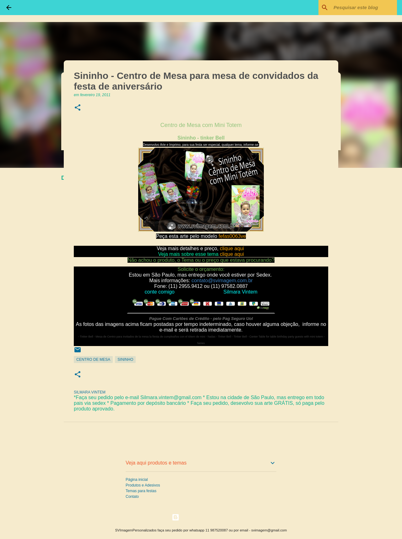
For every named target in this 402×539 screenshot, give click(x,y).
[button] (77, 108)
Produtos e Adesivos (143, 485)
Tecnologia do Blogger (201, 517)
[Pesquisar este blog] (364, 7)
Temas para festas (141, 491)
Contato (132, 496)
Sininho (125, 359)
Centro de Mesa (93, 359)
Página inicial (137, 479)
